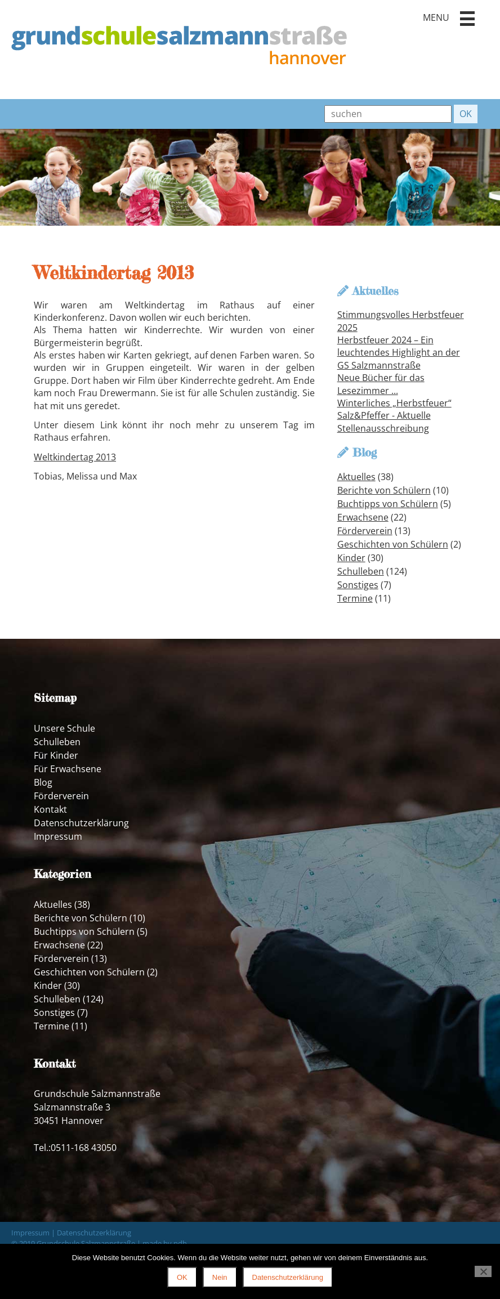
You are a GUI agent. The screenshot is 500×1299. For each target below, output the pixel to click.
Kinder (351, 558)
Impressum (58, 836)
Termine (355, 598)
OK (182, 1277)
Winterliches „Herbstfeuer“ (394, 403)
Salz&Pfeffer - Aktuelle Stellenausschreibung (384, 421)
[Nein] (483, 1271)
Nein (219, 1277)
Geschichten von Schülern (392, 544)
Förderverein (364, 531)
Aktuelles (356, 477)
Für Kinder (56, 755)
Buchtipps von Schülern (387, 504)
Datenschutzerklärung (81, 823)
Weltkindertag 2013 (75, 457)
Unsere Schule (64, 728)
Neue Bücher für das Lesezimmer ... (381, 383)
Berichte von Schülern (384, 490)
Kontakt (50, 809)
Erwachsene (363, 517)
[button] (467, 19)
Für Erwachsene (67, 769)
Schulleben (360, 571)
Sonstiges (357, 585)
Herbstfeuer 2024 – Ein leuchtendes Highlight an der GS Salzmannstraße (398, 352)
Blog (43, 782)
